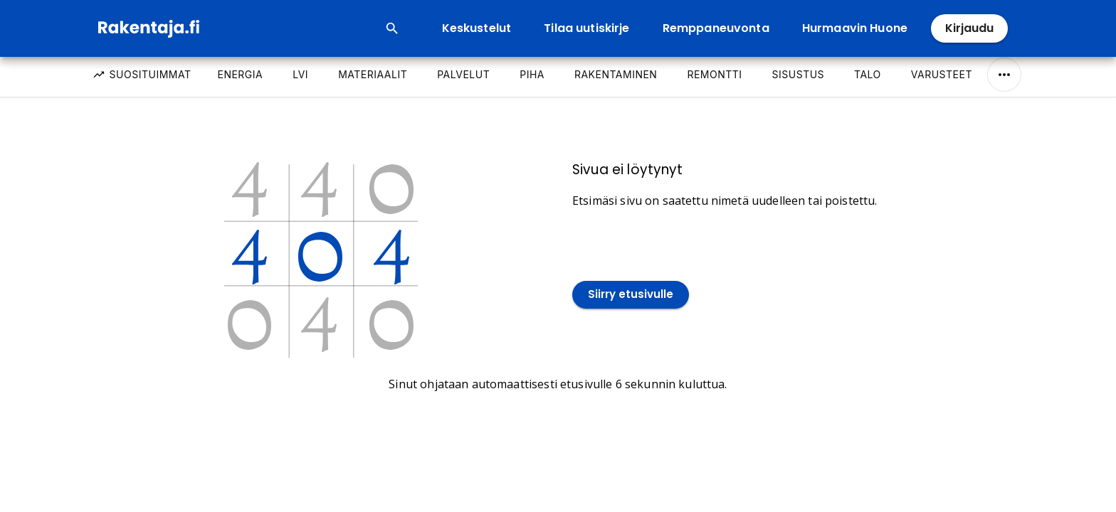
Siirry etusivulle (630, 295)
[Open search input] (392, 28)
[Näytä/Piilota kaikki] (1004, 75)
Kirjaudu (969, 28)
